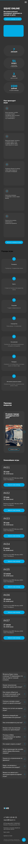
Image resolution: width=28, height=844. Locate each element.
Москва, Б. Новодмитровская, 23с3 (12, 824)
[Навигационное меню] (26, 2)
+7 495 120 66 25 (10, 817)
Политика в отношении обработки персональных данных (12, 828)
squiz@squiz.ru (9, 820)
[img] (5, 812)
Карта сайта (7, 832)
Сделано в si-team (8, 835)
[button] (14, 31)
